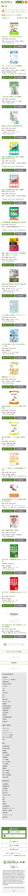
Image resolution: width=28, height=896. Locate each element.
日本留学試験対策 (6, 708)
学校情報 (4, 715)
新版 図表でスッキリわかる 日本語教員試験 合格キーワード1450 (14, 254)
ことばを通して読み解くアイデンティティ (14, 315)
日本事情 (4, 719)
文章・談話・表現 (6, 795)
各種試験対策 (5, 710)
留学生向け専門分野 (7, 684)
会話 (4, 697)
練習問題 (4, 704)
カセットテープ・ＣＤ (7, 733)
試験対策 (4, 804)
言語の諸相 (5, 813)
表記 (4, 799)
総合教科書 (5, 677)
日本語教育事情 (6, 806)
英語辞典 (4, 751)
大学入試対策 (5, 713)
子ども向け (5, 686)
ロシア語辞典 (5, 764)
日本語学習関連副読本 (7, 717)
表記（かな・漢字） (7, 701)
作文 (4, 695)
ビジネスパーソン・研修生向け (9, 679)
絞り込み (5, 18)
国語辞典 (4, 768)
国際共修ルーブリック (8, 377)
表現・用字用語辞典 (7, 775)
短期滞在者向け (6, 682)
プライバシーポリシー (8, 855)
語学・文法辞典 (6, 773)
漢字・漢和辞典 (6, 770)
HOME (7, 853)
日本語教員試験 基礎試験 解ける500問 (14, 222)
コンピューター (6, 730)
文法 (4, 688)
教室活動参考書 (6, 786)
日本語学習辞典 (6, 746)
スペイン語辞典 (6, 755)
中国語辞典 (5, 757)
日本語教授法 (5, 784)
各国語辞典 (5, 766)
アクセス (13, 877)
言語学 (4, 802)
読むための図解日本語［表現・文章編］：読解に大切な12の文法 (14, 158)
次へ (23, 644)
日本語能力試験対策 (7, 706)
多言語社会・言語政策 (7, 810)
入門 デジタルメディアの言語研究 (12, 66)
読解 (4, 690)
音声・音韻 (5, 791)
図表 (4, 739)
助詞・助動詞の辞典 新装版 (10, 530)
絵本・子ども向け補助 (7, 737)
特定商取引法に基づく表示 (19, 855)
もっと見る (13, 657)
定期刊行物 (5, 721)
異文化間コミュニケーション (9, 808)
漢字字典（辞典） (6, 748)
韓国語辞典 (5, 753)
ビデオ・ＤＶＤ (6, 728)
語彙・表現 (5, 699)
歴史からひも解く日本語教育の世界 (12, 126)
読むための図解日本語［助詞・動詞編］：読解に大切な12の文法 (14, 190)
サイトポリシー (18, 853)
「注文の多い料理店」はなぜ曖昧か (12, 97)
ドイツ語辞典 (5, 759)
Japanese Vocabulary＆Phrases (12, 36)
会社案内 (12, 853)
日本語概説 (5, 788)
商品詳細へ (21, 46)
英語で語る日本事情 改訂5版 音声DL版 (14, 284)
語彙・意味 (5, 793)
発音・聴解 (5, 693)
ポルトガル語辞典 (6, 762)
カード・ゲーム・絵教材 (8, 735)
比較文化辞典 (5, 777)
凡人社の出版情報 (13, 867)
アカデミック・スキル (7, 815)
